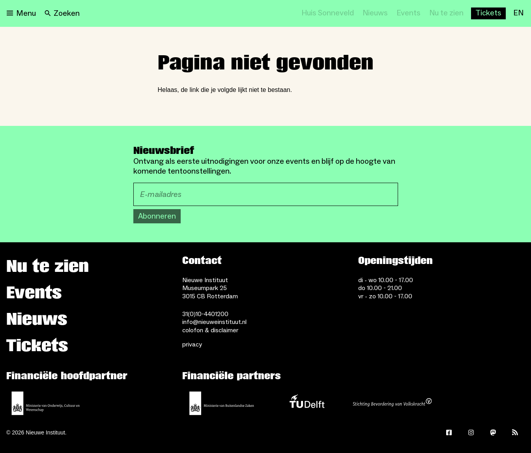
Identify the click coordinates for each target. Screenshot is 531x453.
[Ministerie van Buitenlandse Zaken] (221, 403)
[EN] (518, 13)
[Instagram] (471, 432)
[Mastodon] (493, 432)
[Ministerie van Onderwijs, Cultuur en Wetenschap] (45, 403)
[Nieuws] (375, 13)
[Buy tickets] (488, 13)
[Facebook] (449, 432)
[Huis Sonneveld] (327, 13)
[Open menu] (21, 13)
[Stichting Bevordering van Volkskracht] (392, 403)
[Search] (62, 13)
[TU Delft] (306, 403)
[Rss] (515, 432)
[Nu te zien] (446, 13)
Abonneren (157, 216)
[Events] (408, 13)
